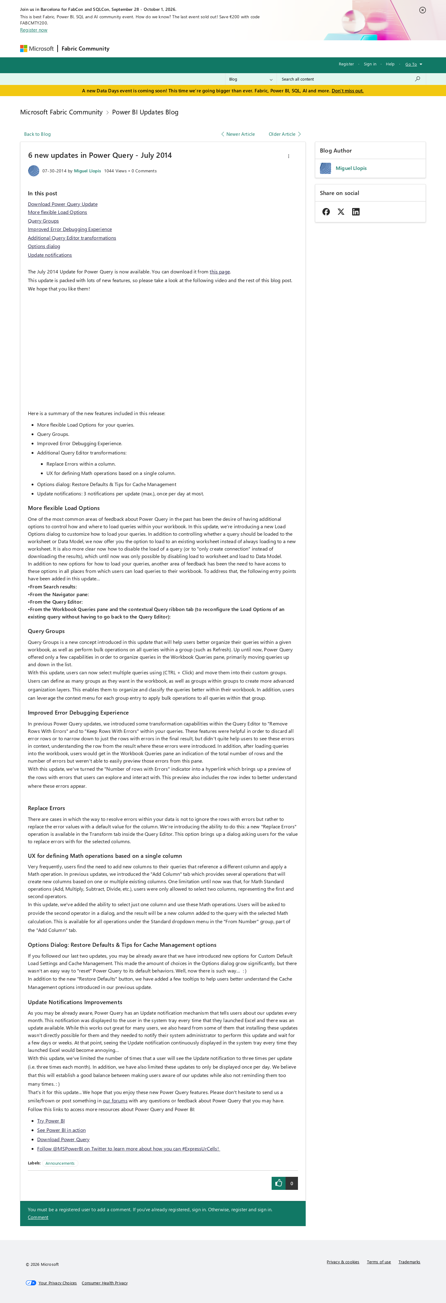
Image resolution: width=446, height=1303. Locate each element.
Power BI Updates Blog (145, 111)
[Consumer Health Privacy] (105, 1282)
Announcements (60, 1163)
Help (390, 63)
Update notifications (50, 254)
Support (281, 48)
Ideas (176, 48)
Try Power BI (51, 1120)
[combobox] (351, 79)
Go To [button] (411, 64)
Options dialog (44, 246)
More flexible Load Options (57, 212)
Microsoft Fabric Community (61, 111)
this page (220, 271)
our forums (115, 1100)
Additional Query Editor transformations (72, 237)
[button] (288, 156)
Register (346, 63)
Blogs (231, 48)
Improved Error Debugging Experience (70, 229)
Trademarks (410, 1261)
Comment (38, 1217)
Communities (203, 48)
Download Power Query (63, 1139)
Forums (123, 48)
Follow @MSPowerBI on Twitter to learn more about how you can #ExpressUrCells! (128, 1148)
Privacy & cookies (343, 1261)
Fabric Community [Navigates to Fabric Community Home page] (85, 48)
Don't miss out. (348, 90)
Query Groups (43, 220)
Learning (255, 48)
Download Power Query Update (63, 204)
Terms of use (379, 1261)
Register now (33, 30)
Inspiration (150, 48)
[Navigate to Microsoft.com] (37, 48)
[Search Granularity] (251, 79)
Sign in (370, 63)
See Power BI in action (61, 1130)
